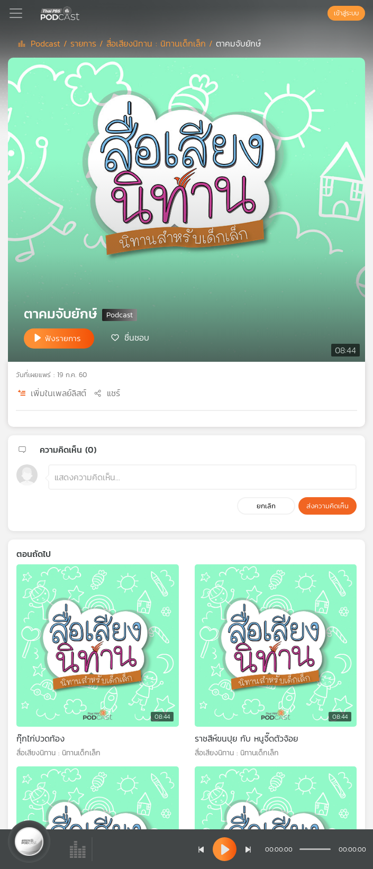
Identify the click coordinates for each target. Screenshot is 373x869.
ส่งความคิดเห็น (327, 506)
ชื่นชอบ (136, 337)
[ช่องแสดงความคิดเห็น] (202, 477)
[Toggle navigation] (16, 13)
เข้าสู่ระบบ (346, 13)
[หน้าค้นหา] (322, 13)
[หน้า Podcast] (81, 12)
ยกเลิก (266, 506)
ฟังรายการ (63, 338)
